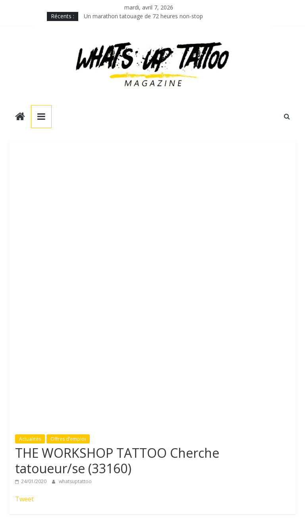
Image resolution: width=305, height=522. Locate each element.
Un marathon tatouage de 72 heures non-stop (143, 16)
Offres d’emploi (68, 439)
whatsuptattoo (75, 481)
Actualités (30, 439)
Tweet (24, 499)
